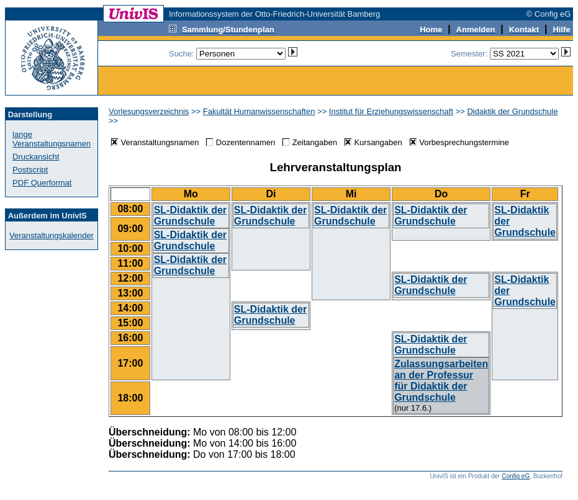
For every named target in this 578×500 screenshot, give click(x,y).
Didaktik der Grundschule (512, 111)
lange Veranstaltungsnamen (51, 139)
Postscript (30, 169)
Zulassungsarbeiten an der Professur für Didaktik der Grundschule (441, 381)
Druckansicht (35, 156)
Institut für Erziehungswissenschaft (391, 111)
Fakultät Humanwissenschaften (259, 111)
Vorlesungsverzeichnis (149, 111)
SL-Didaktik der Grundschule (190, 215)
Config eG (516, 476)
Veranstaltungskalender (51, 235)
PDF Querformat (41, 182)
